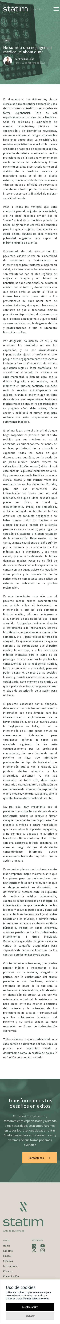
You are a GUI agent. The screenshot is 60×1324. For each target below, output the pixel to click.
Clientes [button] (7, 1271)
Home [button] (6, 1245)
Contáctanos (39, 1158)
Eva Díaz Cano (26, 58)
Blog (7, 40)
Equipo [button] (7, 1255)
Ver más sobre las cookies (36, 1298)
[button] (56, 9)
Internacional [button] (10, 1266)
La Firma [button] (8, 1250)
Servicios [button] (8, 1260)
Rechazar (30, 1315)
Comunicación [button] (11, 1276)
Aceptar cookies (30, 1307)
